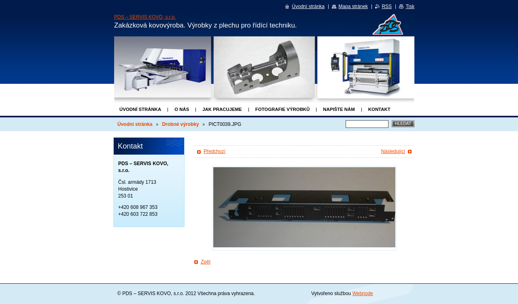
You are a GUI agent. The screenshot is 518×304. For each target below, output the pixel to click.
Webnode (362, 293)
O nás (181, 109)
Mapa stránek (353, 6)
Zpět (205, 262)
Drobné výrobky (180, 124)
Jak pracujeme (222, 109)
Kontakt (379, 109)
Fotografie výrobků (282, 109)
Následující (393, 151)
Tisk (409, 6)
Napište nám (339, 109)
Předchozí (214, 151)
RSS (387, 6)
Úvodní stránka (140, 109)
